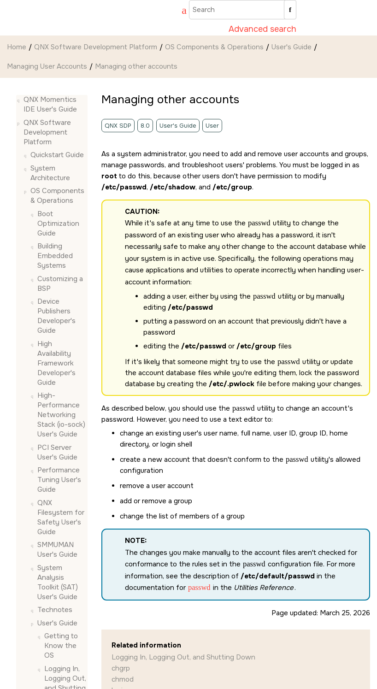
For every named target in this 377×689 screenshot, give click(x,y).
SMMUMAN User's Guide (57, 549)
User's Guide (291, 47)
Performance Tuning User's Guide (59, 479)
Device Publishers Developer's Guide (56, 316)
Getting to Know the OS (61, 645)
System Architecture (50, 173)
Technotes (54, 609)
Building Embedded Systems (55, 255)
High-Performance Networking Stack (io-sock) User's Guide (61, 415)
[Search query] (242, 9)
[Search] (290, 9)
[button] (20, 100)
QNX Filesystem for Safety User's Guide (60, 517)
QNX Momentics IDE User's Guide (50, 104)
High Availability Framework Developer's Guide (56, 363)
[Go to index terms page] (180, 11)
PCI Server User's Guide (57, 452)
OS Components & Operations (214, 47)
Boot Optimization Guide (58, 223)
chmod (123, 679)
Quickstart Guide (57, 154)
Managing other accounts (136, 66)
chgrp (121, 668)
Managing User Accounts (47, 66)
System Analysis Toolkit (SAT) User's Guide (57, 582)
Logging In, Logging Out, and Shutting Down (183, 657)
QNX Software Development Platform (95, 47)
